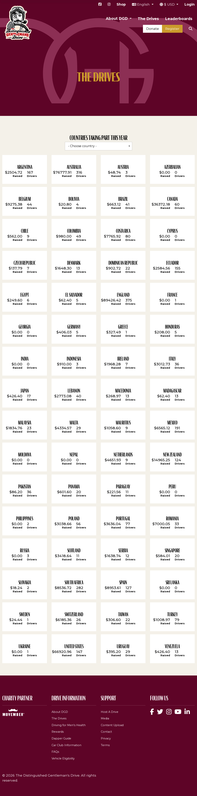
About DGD (60, 712)
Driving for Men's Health (69, 725)
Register (172, 29)
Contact (106, 731)
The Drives (148, 18)
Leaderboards (178, 18)
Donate (152, 29)
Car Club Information (66, 745)
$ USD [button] (170, 4)
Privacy (106, 738)
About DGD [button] (117, 18)
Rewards (58, 731)
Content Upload (112, 725)
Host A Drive (109, 712)
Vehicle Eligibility (63, 758)
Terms (105, 745)
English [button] (144, 4)
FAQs (55, 751)
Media (105, 718)
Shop (121, 4)
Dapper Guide (61, 738)
